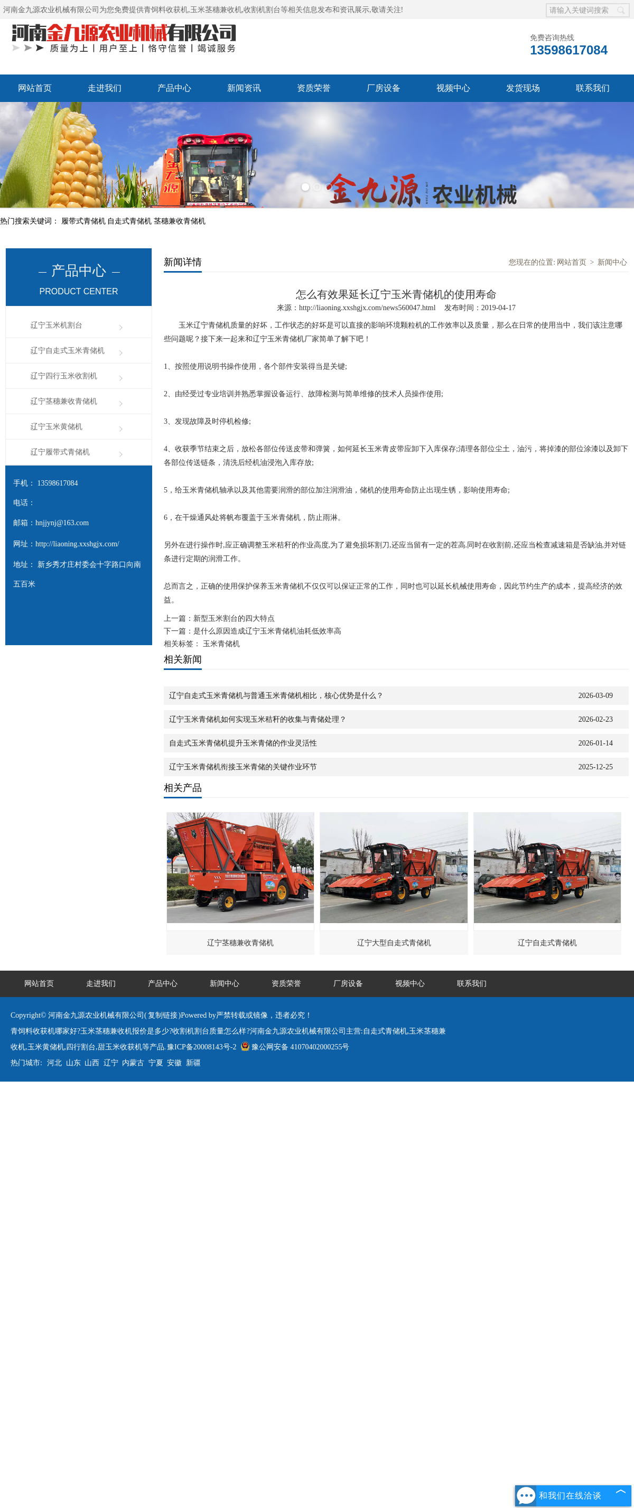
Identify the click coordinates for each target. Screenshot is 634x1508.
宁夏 (155, 1063)
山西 (92, 1063)
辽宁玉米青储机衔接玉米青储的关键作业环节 (243, 767)
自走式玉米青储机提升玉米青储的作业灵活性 (243, 743)
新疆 (193, 1063)
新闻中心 (612, 262)
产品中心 (174, 87)
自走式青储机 (130, 221)
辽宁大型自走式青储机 (394, 943)
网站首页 (35, 87)
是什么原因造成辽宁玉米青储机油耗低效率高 (267, 631)
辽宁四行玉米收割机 (64, 376)
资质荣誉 (314, 87)
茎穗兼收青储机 (180, 221)
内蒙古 (133, 1063)
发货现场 (523, 87)
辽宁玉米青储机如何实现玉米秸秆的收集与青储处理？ (258, 719)
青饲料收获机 (166, 10)
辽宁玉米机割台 (56, 325)
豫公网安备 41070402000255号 (295, 1047)
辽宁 (111, 1063)
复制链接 (163, 1015)
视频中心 (453, 87)
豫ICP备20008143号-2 (201, 1047)
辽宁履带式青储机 (60, 452)
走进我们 (105, 87)
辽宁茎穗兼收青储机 (64, 401)
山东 (73, 1063)
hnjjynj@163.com (62, 523)
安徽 (174, 1063)
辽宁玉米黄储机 (56, 427)
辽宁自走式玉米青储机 (68, 351)
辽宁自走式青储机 (547, 943)
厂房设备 (383, 87)
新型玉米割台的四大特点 (234, 618)
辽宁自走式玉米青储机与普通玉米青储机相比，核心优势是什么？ (276, 696)
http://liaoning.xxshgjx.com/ (77, 544)
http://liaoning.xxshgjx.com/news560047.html (367, 308)
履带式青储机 (84, 221)
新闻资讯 (244, 87)
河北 (54, 1063)
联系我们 (593, 87)
